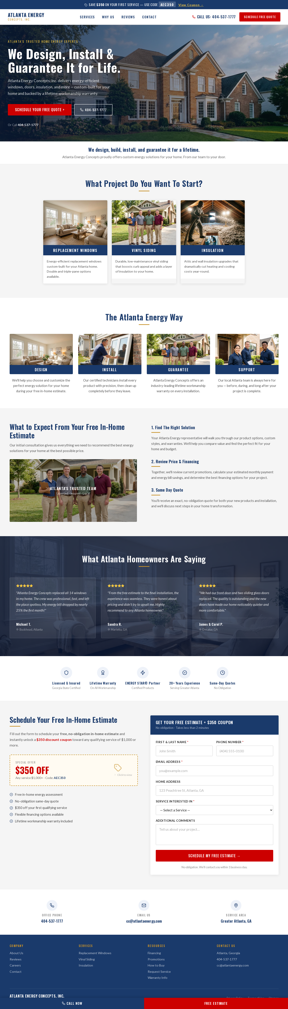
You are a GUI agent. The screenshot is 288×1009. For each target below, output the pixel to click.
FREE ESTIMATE (216, 1003)
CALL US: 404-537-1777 (214, 16)
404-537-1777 (93, 109)
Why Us (108, 16)
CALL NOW (72, 1003)
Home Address (168, 788)
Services (87, 16)
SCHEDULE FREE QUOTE (260, 17)
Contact (149, 16)
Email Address (169, 768)
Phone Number (230, 748)
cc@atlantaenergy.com (144, 921)
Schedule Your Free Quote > (40, 109)
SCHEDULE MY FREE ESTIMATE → (214, 862)
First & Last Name (172, 748)
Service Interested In (175, 807)
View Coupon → (191, 5)
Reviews (128, 16)
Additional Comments (175, 827)
